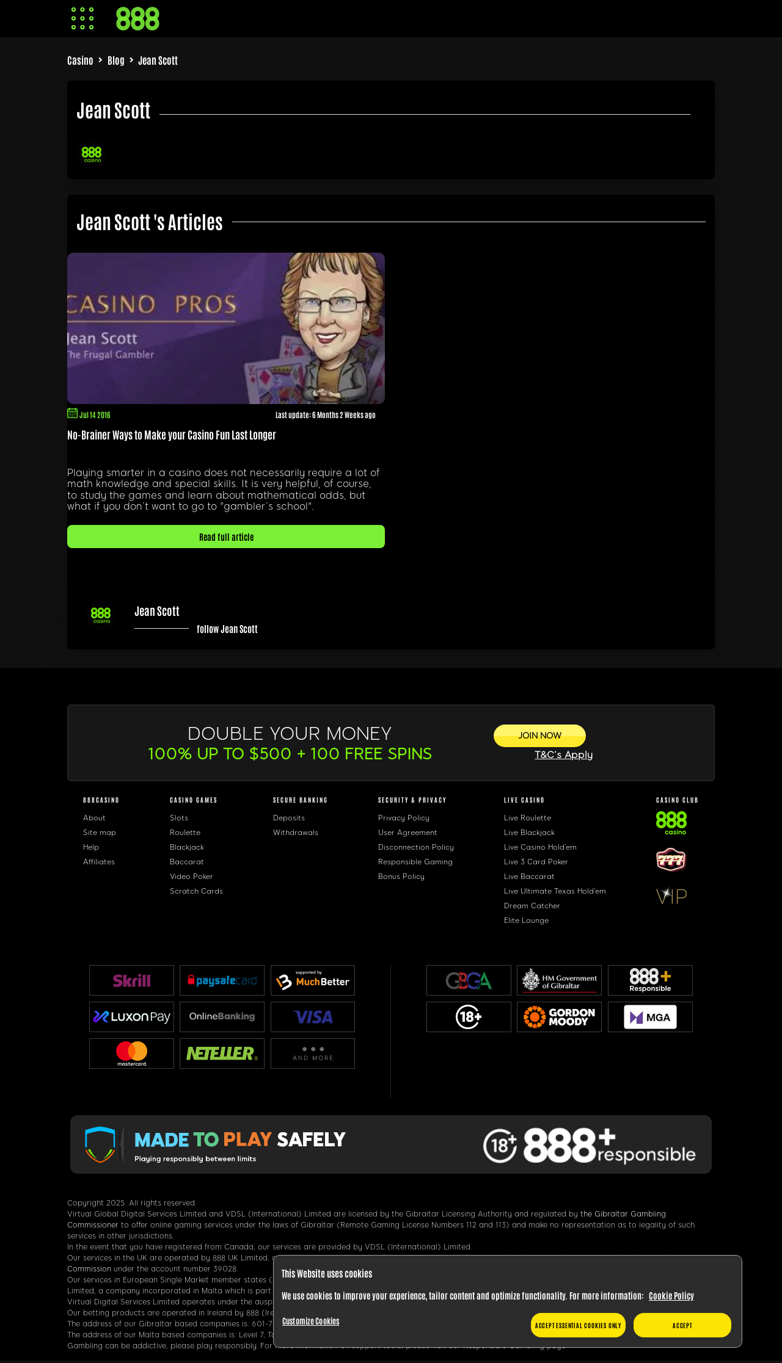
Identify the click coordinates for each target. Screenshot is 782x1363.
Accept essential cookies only (578, 1325)
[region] (507, 1301)
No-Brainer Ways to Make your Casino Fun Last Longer (171, 434)
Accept (682, 1325)
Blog (116, 60)
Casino (80, 60)
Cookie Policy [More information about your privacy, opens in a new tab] (671, 1295)
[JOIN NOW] (540, 736)
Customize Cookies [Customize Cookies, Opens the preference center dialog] (310, 1320)
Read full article (226, 536)
